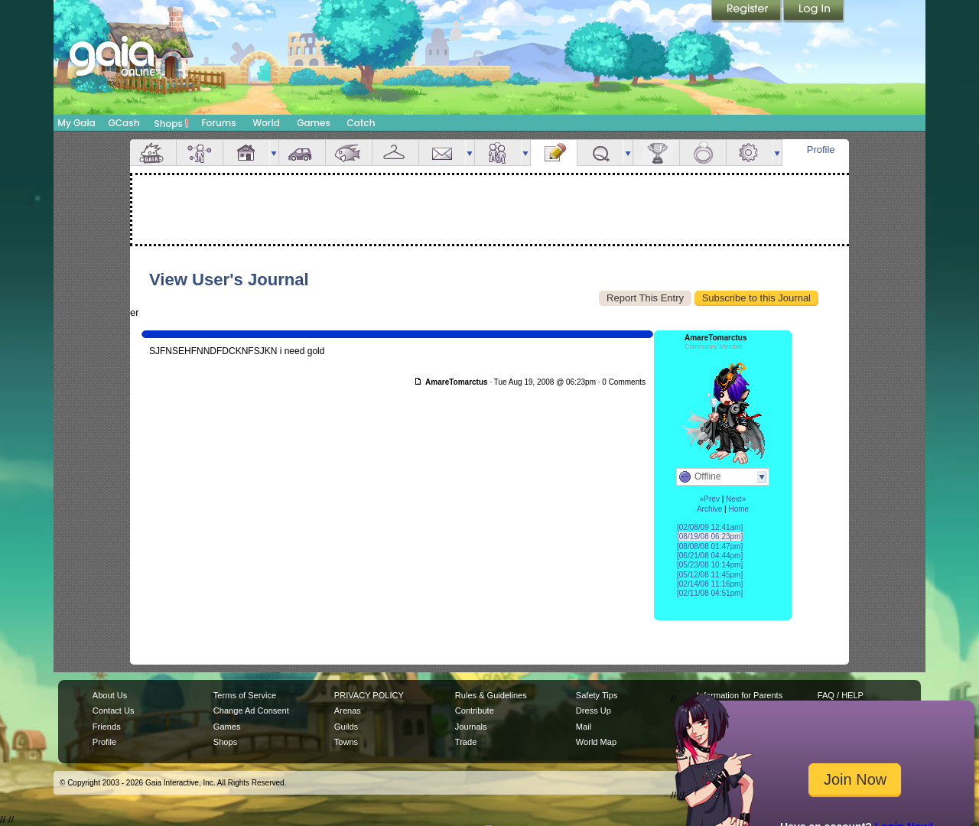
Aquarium (349, 152)
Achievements (656, 152)
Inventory (395, 152)
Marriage (703, 152)
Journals (471, 726)
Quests (600, 152)
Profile (821, 149)
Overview (153, 152)
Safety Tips (597, 695)
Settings (749, 152)
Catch (361, 122)
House (246, 152)
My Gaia (76, 122)
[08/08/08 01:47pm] (710, 546)
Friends (498, 152)
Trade (465, 741)
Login (813, 11)
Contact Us (114, 710)
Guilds (346, 726)
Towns (346, 741)
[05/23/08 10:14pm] (710, 565)
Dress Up (593, 710)
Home (738, 509)
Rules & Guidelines (491, 695)
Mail (442, 152)
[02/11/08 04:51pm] (710, 593)
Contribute (474, 710)
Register (747, 11)
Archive (709, 509)
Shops (171, 123)
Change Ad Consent (251, 710)
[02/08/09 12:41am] (710, 527)
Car (302, 152)
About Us (110, 695)
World (266, 122)
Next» (736, 499)
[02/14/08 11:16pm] (710, 584)
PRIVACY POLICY (369, 695)
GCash (124, 122)
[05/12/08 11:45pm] (710, 575)
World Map (596, 741)
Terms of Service (244, 695)
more (273, 152)
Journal (554, 152)
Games (313, 122)
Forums (218, 122)
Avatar (200, 152)
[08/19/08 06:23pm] (710, 536)
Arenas (347, 710)
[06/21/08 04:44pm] (710, 555)
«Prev (710, 499)
